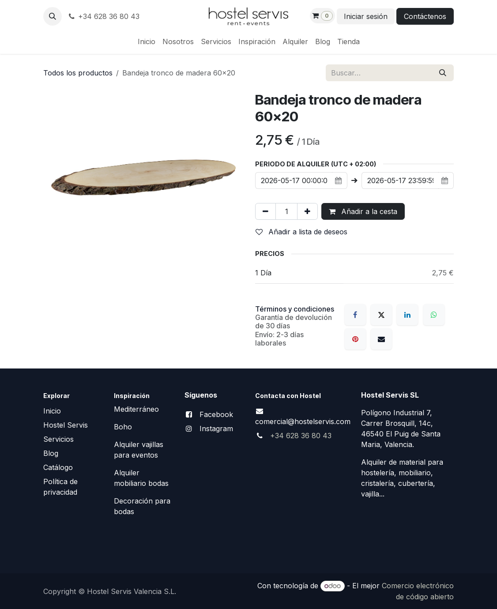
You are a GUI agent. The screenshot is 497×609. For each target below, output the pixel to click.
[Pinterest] (355, 339)
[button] (52, 16)
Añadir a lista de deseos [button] (301, 231)
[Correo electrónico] (381, 339)
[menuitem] (146, 41)
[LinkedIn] (407, 314)
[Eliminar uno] (265, 211)
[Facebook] (355, 314)
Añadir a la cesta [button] (363, 211)
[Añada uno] (307, 211)
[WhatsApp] (433, 314)
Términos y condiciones (294, 308)
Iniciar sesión (366, 16)
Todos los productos (78, 72)
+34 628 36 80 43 (103, 16)
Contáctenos (425, 16)
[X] (381, 314)
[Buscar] (443, 72)
